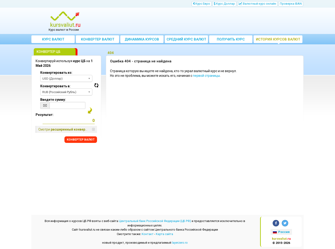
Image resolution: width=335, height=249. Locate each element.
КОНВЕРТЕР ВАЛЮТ (81, 139)
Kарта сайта (164, 234)
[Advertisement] (202, 20)
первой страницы (206, 75)
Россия (281, 232)
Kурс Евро (201, 3)
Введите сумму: (53, 99)
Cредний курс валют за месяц (186, 40)
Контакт (148, 234)
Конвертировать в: (55, 86)
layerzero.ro (180, 242)
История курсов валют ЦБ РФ (278, 40)
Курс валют (53, 39)
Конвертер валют (97, 39)
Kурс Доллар (224, 3)
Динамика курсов (142, 39)
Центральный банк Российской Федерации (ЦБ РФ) (155, 221)
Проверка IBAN (291, 3)
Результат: (45, 115)
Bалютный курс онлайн (257, 3)
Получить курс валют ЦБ (231, 40)
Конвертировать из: (56, 72)
